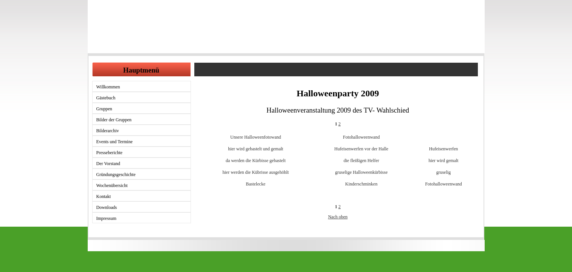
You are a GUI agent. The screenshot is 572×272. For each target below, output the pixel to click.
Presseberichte (109, 152)
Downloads (106, 207)
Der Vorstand (108, 163)
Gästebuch (106, 97)
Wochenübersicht (112, 185)
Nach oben (338, 216)
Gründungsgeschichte (116, 174)
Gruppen (104, 108)
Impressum (106, 218)
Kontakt (103, 196)
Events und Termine (114, 141)
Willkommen (108, 87)
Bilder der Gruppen (114, 119)
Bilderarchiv (107, 130)
